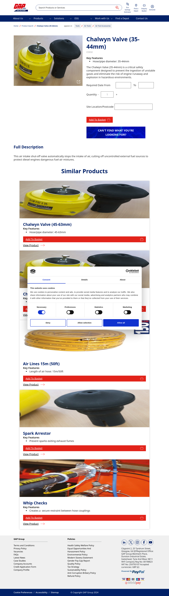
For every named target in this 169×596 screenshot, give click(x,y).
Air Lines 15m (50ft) (41, 363)
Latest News (19, 557)
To (134, 85)
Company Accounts (23, 563)
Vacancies (18, 551)
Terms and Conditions (24, 545)
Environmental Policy (77, 554)
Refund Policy (74, 576)
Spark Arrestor (37, 433)
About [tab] (122, 280)
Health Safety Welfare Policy (81, 545)
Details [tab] (84, 280)
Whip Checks (35, 502)
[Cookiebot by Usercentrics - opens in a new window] (128, 271)
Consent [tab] (46, 280)
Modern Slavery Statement (80, 557)
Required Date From (98, 85)
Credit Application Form (25, 566)
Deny (48, 323)
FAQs (16, 554)
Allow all (121, 323)
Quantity (91, 94)
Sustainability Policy (77, 569)
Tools (78, 26)
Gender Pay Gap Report (79, 560)
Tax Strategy (73, 566)
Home (16, 26)
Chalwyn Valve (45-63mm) (47, 224)
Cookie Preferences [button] (23, 592)
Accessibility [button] (41, 592)
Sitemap (55, 592)
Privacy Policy (20, 548)
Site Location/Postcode (100, 106)
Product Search (27, 26)
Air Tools (87, 26)
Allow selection (84, 323)
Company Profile (21, 569)
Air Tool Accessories (103, 26)
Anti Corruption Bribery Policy (82, 573)
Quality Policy (74, 563)
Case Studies (20, 560)
